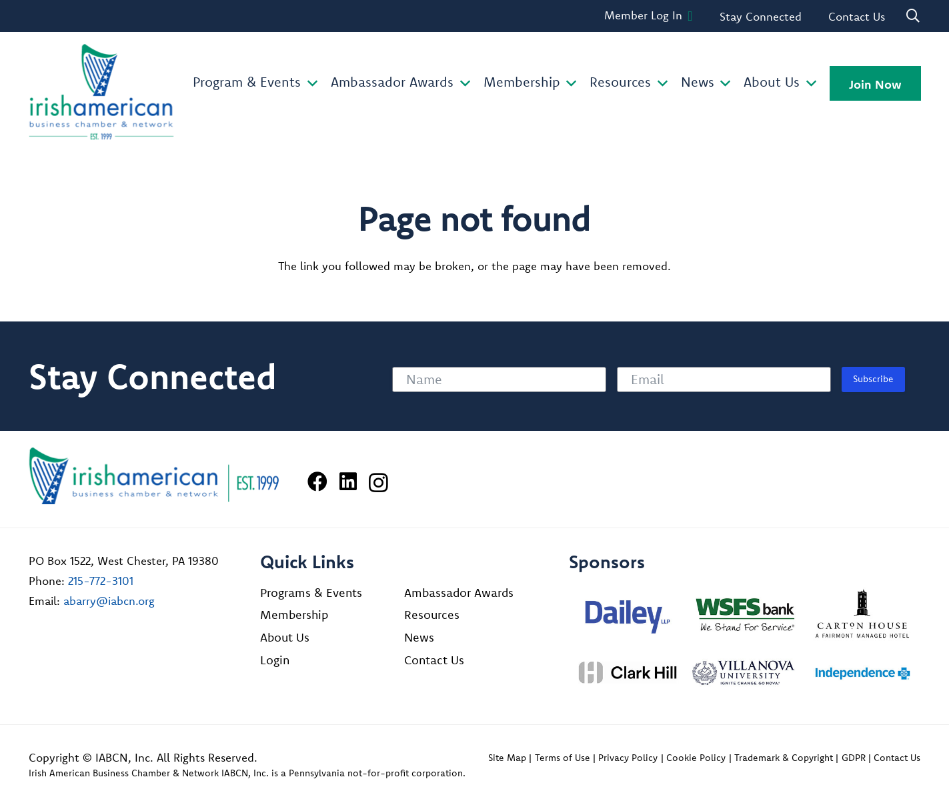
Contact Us (434, 660)
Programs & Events (311, 592)
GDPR (854, 758)
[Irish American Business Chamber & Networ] (154, 476)
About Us (284, 637)
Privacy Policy (628, 758)
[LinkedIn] (348, 482)
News (419, 637)
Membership (294, 614)
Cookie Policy (696, 758)
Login (274, 660)
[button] (309, 83)
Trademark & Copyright (783, 758)
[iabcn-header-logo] (101, 92)
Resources (431, 614)
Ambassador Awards (459, 592)
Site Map (507, 758)
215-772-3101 (100, 581)
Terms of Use (562, 758)
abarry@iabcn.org (109, 601)
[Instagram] (378, 483)
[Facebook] (317, 482)
